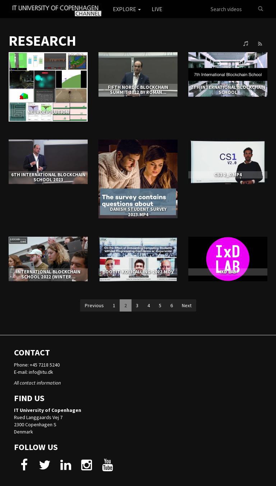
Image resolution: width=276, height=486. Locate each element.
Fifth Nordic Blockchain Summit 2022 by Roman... (138, 89)
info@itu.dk (41, 372)
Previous (94, 305)
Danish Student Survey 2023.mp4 (138, 211)
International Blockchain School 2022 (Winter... (48, 274)
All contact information (37, 383)
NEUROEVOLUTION (48, 112)
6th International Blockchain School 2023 (48, 177)
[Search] (260, 9)
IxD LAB (228, 272)
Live (157, 9)
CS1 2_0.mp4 (228, 175)
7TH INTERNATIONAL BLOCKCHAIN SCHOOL (228, 89)
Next (187, 305)
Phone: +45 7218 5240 (37, 365)
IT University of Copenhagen (47, 410)
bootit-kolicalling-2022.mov (138, 272)
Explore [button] (127, 9)
